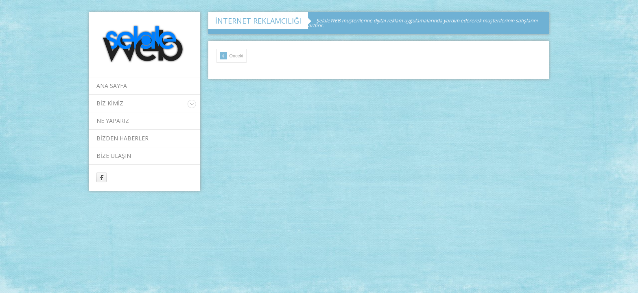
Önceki (231, 55)
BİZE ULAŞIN (113, 156)
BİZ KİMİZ (109, 103)
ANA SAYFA (111, 86)
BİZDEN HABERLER (122, 138)
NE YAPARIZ (112, 121)
